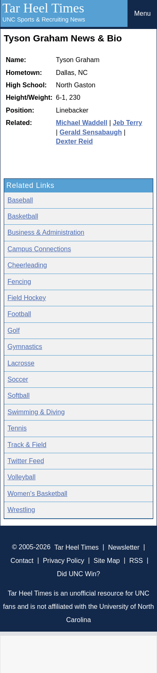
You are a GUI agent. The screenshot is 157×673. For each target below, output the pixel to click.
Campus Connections (39, 248)
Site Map (106, 560)
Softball (18, 395)
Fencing (19, 281)
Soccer (17, 379)
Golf (13, 330)
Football (19, 313)
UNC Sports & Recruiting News (43, 19)
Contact (21, 560)
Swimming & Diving (36, 412)
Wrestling (21, 509)
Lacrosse (20, 363)
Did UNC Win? (78, 573)
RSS (136, 560)
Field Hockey (26, 297)
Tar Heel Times (43, 7)
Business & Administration (45, 232)
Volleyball (21, 477)
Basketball (22, 216)
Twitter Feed (25, 460)
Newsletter (124, 546)
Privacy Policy (63, 560)
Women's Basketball (37, 493)
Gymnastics (24, 346)
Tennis (17, 428)
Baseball (20, 200)
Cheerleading (27, 265)
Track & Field (27, 444)
